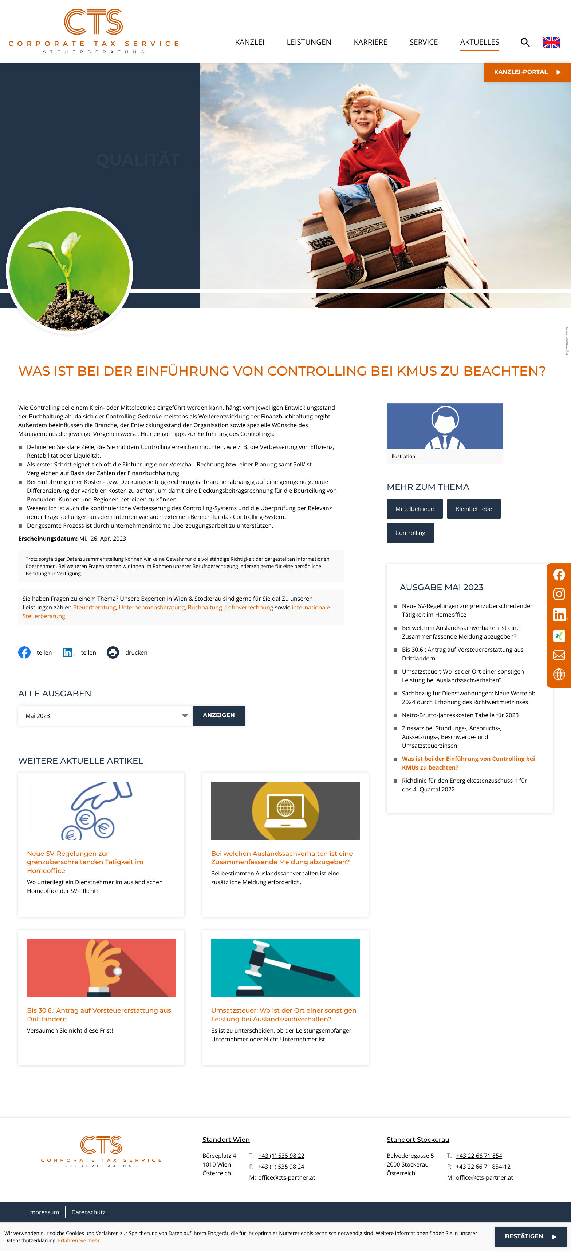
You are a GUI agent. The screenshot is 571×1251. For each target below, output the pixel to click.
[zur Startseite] (93, 31)
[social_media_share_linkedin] (85, 652)
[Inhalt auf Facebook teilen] (40, 652)
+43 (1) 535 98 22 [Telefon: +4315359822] (281, 1156)
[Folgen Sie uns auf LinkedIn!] (559, 615)
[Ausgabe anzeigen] (219, 716)
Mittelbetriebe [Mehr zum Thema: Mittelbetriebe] (414, 509)
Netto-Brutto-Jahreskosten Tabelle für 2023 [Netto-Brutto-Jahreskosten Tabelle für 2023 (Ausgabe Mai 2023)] (460, 715)
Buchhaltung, (206, 607)
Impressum (43, 1212)
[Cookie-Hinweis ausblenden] (531, 1237)
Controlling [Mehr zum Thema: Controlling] (410, 533)
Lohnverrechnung (249, 607)
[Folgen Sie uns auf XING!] (559, 636)
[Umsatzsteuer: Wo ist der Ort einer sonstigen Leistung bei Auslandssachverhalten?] (285, 997)
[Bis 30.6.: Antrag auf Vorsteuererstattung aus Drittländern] (101, 997)
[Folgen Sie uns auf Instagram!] (559, 594)
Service (424, 42)
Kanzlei (250, 42)
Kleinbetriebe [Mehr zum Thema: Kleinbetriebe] (474, 509)
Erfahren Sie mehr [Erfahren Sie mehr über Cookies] (79, 1240)
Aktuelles (479, 42)
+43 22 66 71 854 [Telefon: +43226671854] (479, 1156)
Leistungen (309, 42)
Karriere (370, 42)
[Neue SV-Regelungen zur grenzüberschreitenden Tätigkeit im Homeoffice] (101, 845)
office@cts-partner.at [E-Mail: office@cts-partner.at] (286, 1177)
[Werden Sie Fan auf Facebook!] (559, 574)
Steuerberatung (94, 607)
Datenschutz (88, 1212)
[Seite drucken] (132, 652)
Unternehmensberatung (152, 607)
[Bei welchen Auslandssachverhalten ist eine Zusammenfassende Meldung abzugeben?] (285, 845)
